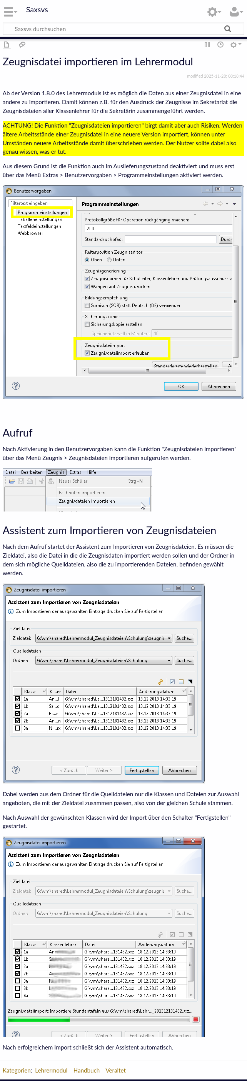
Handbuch (86, 1070)
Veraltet (115, 1070)
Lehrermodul (51, 1070)
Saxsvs (37, 9)
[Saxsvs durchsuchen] (123, 28)
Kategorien (17, 1070)
